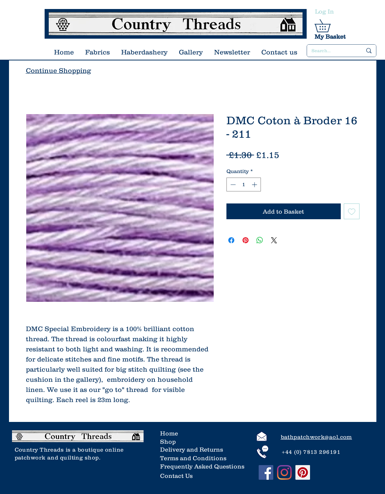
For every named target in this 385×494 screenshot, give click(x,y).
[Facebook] (266, 472)
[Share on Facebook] (231, 240)
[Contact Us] (177, 475)
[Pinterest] (302, 472)
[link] (329, 25)
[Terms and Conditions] (193, 458)
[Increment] (255, 184)
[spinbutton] (243, 184)
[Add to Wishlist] (352, 211)
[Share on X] (274, 240)
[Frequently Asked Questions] (202, 466)
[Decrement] (232, 184)
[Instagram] (284, 472)
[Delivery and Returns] (192, 449)
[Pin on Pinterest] (245, 240)
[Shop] (184, 441)
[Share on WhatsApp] (259, 240)
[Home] (184, 433)
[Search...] (331, 51)
